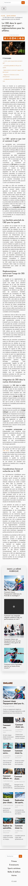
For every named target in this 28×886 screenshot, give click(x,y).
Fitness (14, 861)
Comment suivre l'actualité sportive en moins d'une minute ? (13, 666)
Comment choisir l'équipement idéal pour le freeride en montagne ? (12, 594)
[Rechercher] (12, 2)
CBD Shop (6, 450)
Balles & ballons (14, 872)
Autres (14, 875)
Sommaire (7, 58)
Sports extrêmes (11, 15)
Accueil (3, 15)
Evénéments (14, 865)
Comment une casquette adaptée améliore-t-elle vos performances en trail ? (13, 617)
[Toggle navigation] (4, 8)
